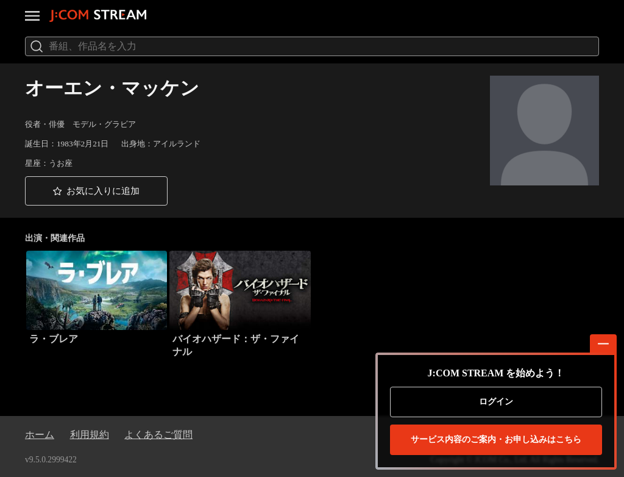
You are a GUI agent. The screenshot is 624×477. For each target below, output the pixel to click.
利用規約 (89, 434)
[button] (96, 190)
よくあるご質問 (158, 434)
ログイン (496, 401)
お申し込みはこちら (496, 439)
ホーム (39, 434)
